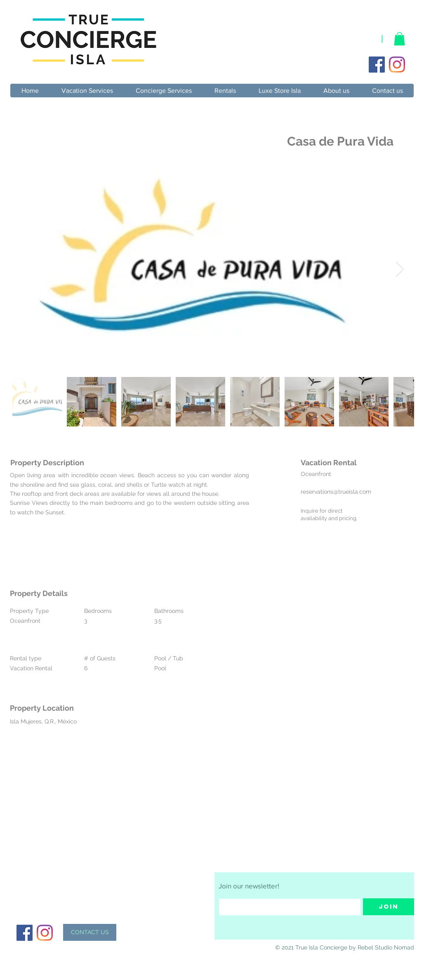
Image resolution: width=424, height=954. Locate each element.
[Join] (388, 906)
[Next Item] (400, 269)
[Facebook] (377, 65)
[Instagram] (397, 65)
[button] (399, 38)
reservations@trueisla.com (336, 491)
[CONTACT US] (89, 932)
